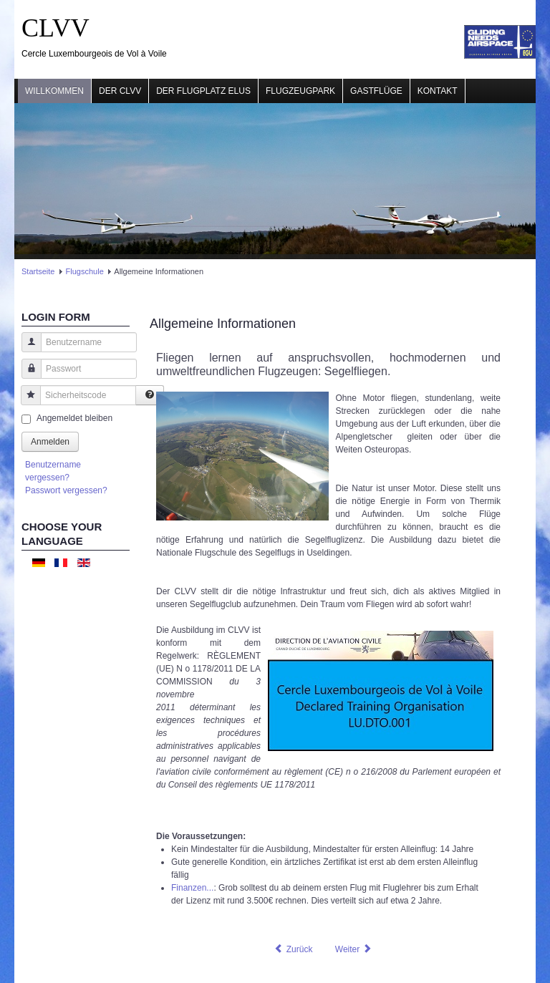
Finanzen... (192, 888)
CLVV (55, 28)
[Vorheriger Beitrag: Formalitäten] (293, 949)
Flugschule (85, 271)
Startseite (37, 271)
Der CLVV (120, 91)
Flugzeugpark (300, 91)
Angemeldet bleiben (74, 418)
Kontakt (438, 91)
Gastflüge (376, 91)
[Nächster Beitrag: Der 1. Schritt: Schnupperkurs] (353, 949)
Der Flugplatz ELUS (203, 91)
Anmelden (50, 442)
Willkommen (54, 91)
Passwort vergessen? (66, 490)
